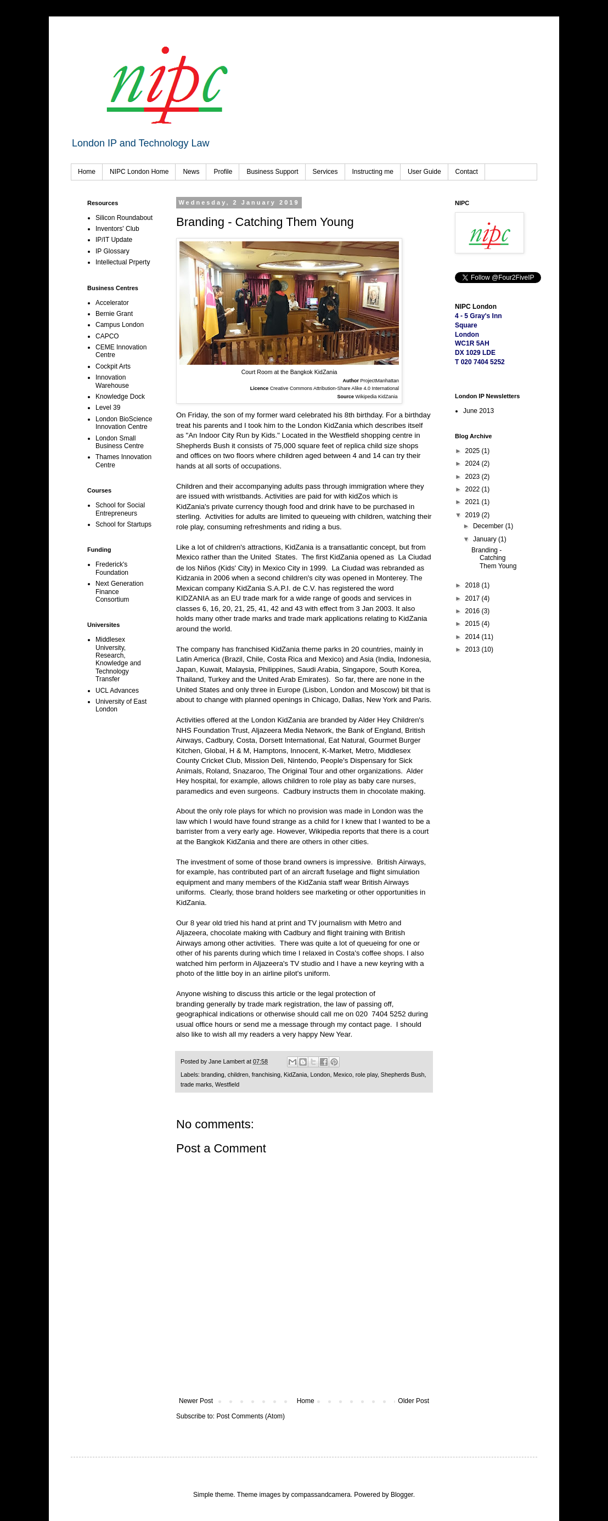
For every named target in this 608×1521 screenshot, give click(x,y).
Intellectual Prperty (122, 262)
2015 (473, 623)
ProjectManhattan (379, 380)
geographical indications (216, 1014)
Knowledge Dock (120, 396)
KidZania (295, 1074)
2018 (473, 585)
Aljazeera (191, 933)
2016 (473, 611)
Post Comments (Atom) (250, 1416)
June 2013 (478, 411)
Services (325, 172)
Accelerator (112, 303)
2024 (473, 463)
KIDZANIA (192, 598)
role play (367, 1074)
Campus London (119, 325)
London (320, 1074)
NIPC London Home (139, 172)
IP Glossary (112, 251)
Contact (466, 172)
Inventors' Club (117, 229)
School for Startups (123, 524)
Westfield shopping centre (371, 435)
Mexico (343, 1074)
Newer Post (196, 1401)
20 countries (371, 649)
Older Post (413, 1401)
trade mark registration (283, 1004)
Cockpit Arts (113, 366)
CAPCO (107, 336)
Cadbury (297, 791)
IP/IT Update (113, 240)
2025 (473, 451)
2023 (473, 476)
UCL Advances (117, 690)
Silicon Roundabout (124, 218)
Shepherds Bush (403, 1074)
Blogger (402, 1495)
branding (190, 1004)
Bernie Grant (114, 314)
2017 (473, 598)
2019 (473, 515)
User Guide (424, 172)
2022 (473, 489)
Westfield (227, 1084)
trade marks (196, 1084)
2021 (473, 502)
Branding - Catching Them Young (493, 558)
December (489, 526)
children (238, 1074)
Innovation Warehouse (112, 381)
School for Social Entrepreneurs (120, 509)
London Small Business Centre (119, 442)
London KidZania (324, 425)
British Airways (400, 862)
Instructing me (372, 172)
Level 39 (107, 407)
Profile (222, 172)
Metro (378, 923)
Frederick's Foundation (111, 568)
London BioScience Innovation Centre (123, 423)
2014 (473, 637)
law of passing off (364, 1004)
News (191, 172)
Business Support (272, 172)
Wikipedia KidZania (377, 396)
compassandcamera (321, 1495)
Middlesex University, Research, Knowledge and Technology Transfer (118, 659)
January (485, 539)
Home (86, 172)
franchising (266, 1074)
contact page (369, 1024)
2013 (473, 649)
